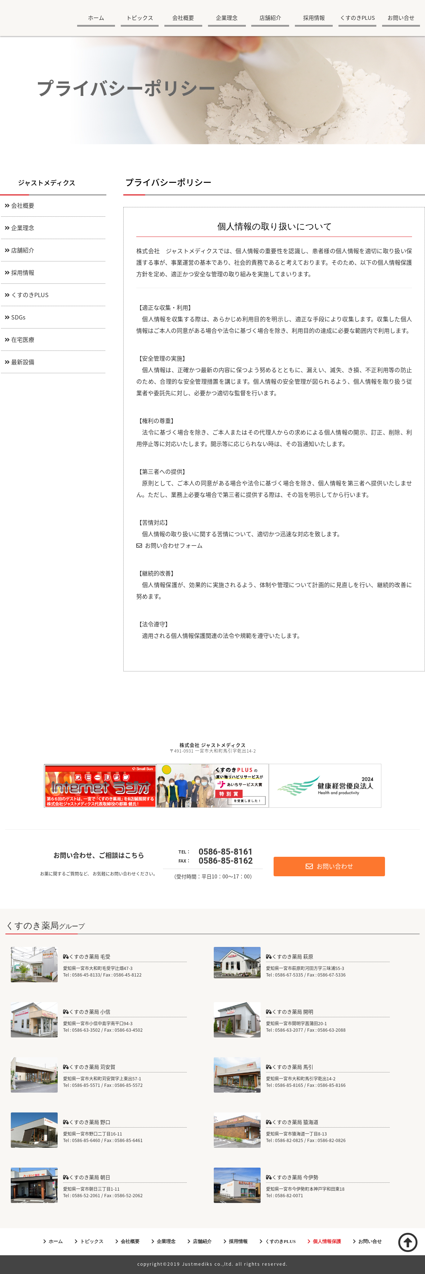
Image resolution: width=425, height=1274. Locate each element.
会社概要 (183, 18)
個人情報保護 (327, 1241)
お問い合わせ (329, 866)
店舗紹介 (270, 18)
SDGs (15, 317)
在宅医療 (19, 340)
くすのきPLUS (357, 18)
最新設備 (19, 362)
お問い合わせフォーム (169, 546)
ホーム (96, 18)
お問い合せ (401, 18)
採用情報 (314, 18)
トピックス (139, 18)
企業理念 (227, 18)
